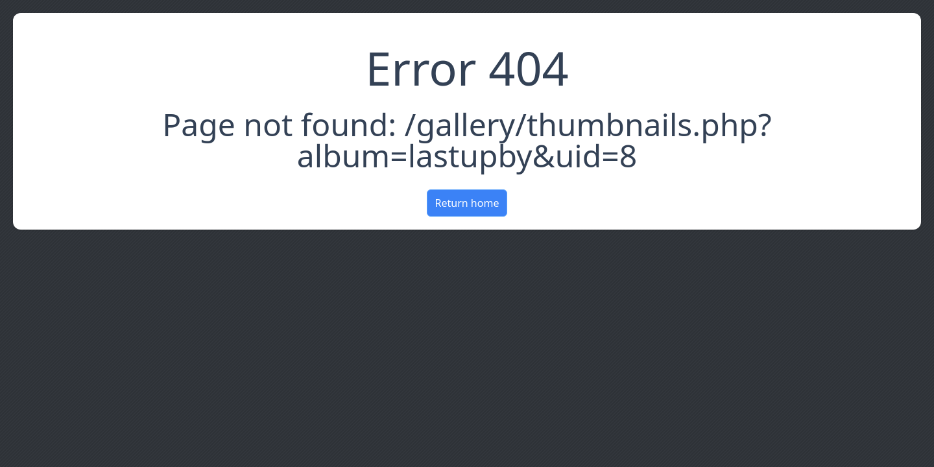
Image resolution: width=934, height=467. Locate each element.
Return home (467, 203)
